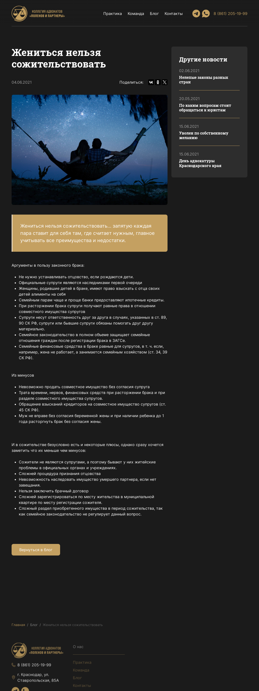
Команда (136, 13)
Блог (154, 13)
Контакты (174, 13)
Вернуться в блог (35, 549)
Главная (18, 626)
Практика (112, 13)
